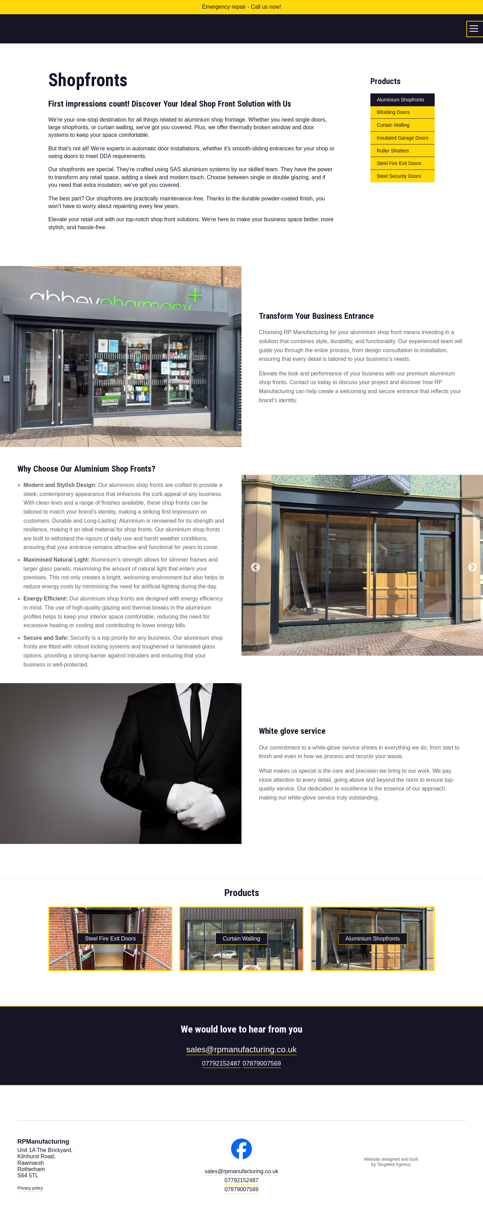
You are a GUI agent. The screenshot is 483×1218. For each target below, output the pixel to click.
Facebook (241, 1149)
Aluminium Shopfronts (400, 99)
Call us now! (266, 7)
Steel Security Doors (399, 176)
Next (470, 565)
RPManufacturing (241, 29)
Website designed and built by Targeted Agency (391, 1162)
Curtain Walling (393, 125)
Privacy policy (30, 1188)
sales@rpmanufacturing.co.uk (241, 1049)
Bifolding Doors (393, 112)
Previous (253, 565)
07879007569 (262, 1063)
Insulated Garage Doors (402, 138)
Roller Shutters (393, 151)
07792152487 (221, 1063)
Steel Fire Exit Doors (399, 163)
